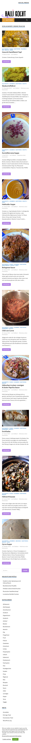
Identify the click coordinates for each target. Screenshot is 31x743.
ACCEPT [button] (15, 739)
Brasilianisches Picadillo (9, 585)
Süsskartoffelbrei (8, 86)
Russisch (5, 685)
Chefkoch (15, 54)
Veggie (5, 702)
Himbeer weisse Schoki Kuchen (12, 588)
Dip (4, 632)
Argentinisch (6, 615)
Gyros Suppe (7, 544)
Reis (4, 679)
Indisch (5, 654)
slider (11, 50)
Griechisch (18, 541)
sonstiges (5, 693)
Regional (5, 677)
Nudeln (5, 671)
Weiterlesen (6, 61)
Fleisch (11, 49)
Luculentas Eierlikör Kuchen (11, 594)
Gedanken (12, 83)
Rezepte (7, 50)
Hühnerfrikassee (8, 497)
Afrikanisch (6, 604)
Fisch (4, 638)
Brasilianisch (6, 626)
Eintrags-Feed (7, 715)
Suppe (3, 150)
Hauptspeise (17, 49)
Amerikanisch (7, 610)
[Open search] (27, 20)
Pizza (4, 674)
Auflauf (5, 621)
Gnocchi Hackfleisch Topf (12, 52)
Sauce (16, 265)
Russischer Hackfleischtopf (10, 591)
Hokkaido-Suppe (8, 204)
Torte (4, 699)
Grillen (5, 649)
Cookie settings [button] (6, 739)
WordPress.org (7, 720)
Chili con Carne (8, 331)
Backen (5, 624)
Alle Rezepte (5, 49)
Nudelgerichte (6, 265)
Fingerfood (6, 635)
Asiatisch (5, 618)
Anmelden (6, 712)
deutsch (5, 629)
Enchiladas (6, 431)
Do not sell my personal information (11, 736)
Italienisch (23, 49)
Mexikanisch (5, 328)
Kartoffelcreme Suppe (10, 153)
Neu (3, 50)
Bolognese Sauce (8, 267)
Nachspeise (6, 663)
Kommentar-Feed (8, 718)
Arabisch (5, 612)
